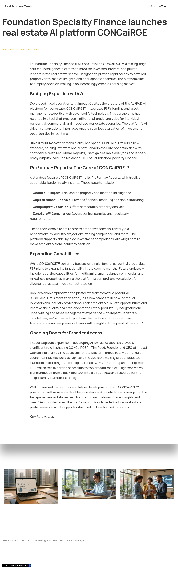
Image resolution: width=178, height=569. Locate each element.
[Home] (21, 6)
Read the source (42, 416)
